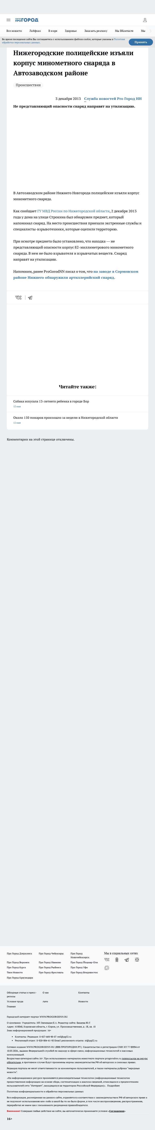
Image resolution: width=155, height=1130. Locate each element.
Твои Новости (15, 972)
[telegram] (31, 297)
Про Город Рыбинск (50, 967)
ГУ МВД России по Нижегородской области (73, 211)
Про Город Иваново (50, 962)
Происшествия (28, 85)
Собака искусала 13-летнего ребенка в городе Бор (77, 404)
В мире (53, 31)
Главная (11, 1006)
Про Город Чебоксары (51, 953)
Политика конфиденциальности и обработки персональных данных (45, 1091)
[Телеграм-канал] (127, 960)
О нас (46, 992)
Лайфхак (35, 31)
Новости (83, 1001)
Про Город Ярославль (51, 972)
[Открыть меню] (8, 20)
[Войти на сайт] (145, 20)
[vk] (18, 297)
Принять (141, 42)
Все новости (14, 31)
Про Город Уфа (79, 967)
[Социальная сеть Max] (107, 968)
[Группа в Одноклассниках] (117, 960)
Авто (45, 1001)
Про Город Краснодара (20, 977)
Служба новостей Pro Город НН (113, 98)
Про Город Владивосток (84, 972)
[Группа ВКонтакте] (107, 960)
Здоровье (71, 31)
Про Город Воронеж (18, 962)
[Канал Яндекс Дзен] (137, 960)
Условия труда (15, 1001)
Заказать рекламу (96, 31)
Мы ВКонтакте (124, 31)
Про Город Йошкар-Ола (84, 962)
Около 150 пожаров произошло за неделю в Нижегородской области (77, 420)
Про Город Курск (16, 967)
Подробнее (113, 1085)
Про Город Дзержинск (19, 953)
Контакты (83, 992)
